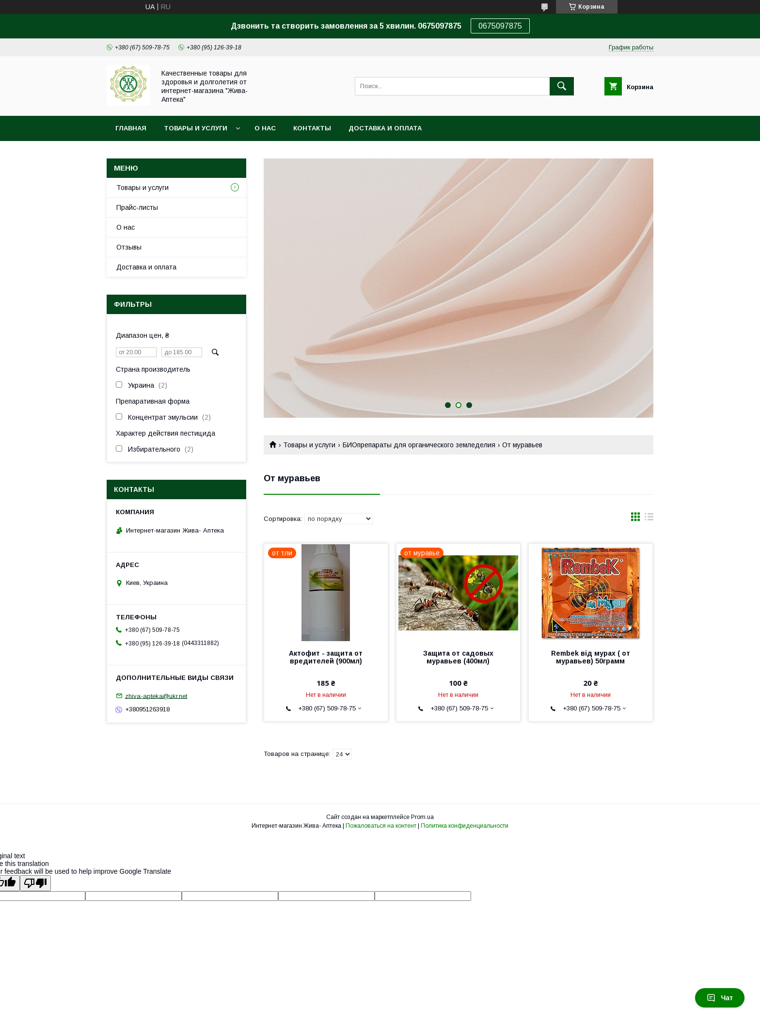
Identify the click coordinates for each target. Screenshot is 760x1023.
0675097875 (500, 26)
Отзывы (129, 247)
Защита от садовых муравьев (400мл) (458, 657)
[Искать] (562, 86)
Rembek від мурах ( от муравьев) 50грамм (590, 657)
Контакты (312, 128)
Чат (720, 997)
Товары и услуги (195, 128)
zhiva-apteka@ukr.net (156, 695)
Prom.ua (422, 817)
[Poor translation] (35, 883)
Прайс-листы (137, 207)
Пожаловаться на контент (381, 825)
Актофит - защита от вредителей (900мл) (326, 657)
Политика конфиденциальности (464, 825)
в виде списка (649, 519)
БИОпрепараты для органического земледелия (419, 445)
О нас (265, 128)
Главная (130, 128)
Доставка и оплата (385, 128)
